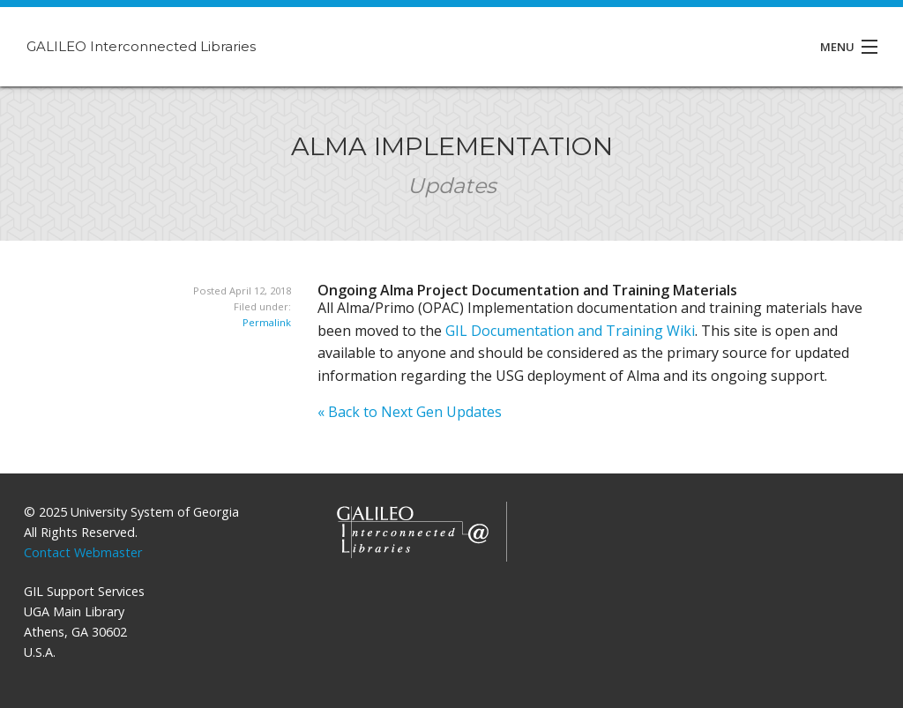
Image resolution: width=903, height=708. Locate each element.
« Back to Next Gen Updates (409, 411)
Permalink (267, 322)
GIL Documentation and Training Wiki (570, 330)
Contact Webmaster (83, 552)
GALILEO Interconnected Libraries (141, 46)
